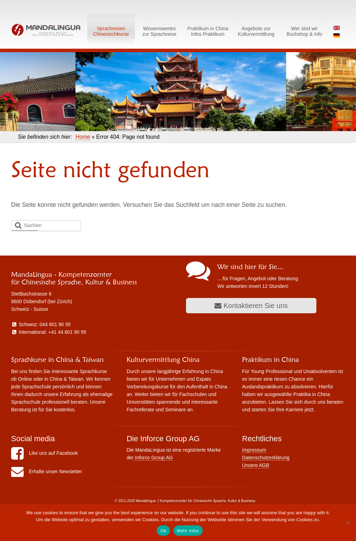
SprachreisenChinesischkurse (111, 31)
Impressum (254, 450)
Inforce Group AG (153, 457)
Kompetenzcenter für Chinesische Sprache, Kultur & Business (208, 501)
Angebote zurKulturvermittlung (256, 31)
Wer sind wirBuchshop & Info (304, 31)
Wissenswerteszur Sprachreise (159, 31)
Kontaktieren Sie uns (251, 305)
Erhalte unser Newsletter (46, 471)
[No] (347, 522)
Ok (163, 530)
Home (82, 137)
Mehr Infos (188, 530)
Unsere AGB (255, 465)
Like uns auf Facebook (44, 453)
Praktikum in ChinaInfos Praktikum (207, 31)
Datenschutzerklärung (265, 457)
